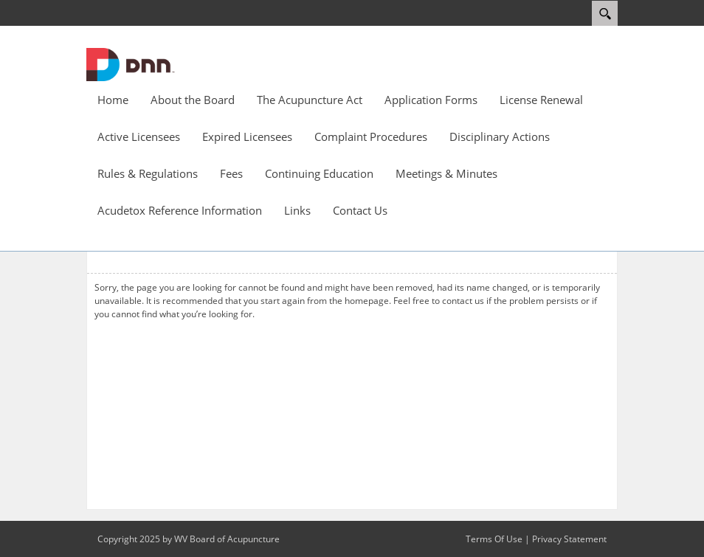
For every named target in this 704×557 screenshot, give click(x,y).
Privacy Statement (569, 539)
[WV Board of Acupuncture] (130, 63)
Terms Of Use (494, 539)
